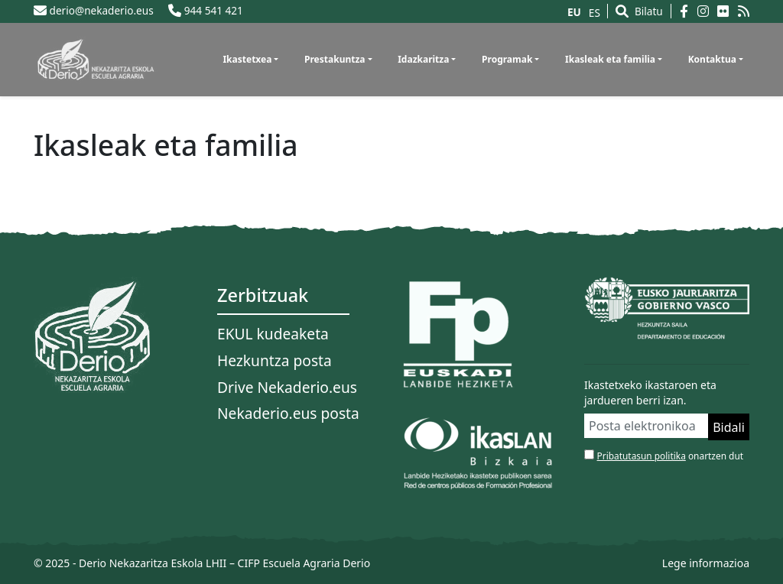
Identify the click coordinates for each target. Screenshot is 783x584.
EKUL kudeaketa (273, 333)
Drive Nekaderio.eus (287, 387)
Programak (507, 59)
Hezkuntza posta (274, 360)
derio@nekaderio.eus (94, 10)
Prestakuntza (335, 59)
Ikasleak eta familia (610, 59)
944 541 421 (205, 10)
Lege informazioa (705, 563)
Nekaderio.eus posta (288, 413)
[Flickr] (727, 11)
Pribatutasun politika (641, 455)
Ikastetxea (247, 59)
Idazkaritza (423, 59)
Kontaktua (712, 59)
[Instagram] (707, 11)
